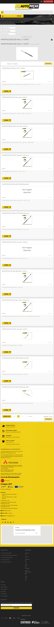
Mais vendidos (4, 589)
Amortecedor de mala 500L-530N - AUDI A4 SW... (15, 300)
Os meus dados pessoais (6, 561)
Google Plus (13, 522)
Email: (3, 515)
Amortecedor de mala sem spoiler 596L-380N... (15, 387)
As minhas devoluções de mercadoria (9, 555)
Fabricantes (3, 591)
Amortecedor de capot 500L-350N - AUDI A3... (15, 126)
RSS (8, 522)
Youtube (10, 522)
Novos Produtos (4, 587)
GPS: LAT (3, 510)
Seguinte (30, 416)
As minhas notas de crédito (6, 557)
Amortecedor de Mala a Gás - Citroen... (14, 68)
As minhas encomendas (6, 553)
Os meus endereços (5, 559)
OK (36, 533)
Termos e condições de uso (27, 559)
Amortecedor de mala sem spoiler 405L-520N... (15, 358)
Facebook (2, 522)
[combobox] (8, 28)
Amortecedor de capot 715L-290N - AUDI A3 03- (15, 155)
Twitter (5, 522)
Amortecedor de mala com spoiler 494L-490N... (16, 213)
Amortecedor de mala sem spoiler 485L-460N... (15, 184)
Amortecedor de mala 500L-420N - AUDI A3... (14, 97)
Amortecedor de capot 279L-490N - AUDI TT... (15, 329)
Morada (3, 492)
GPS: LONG (4, 513)
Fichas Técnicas (4, 596)
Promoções (3, 584)
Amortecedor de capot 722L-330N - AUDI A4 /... (15, 242)
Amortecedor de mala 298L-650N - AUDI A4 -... (15, 271)
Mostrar (8, 63)
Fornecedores (4, 593)
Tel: (2, 500)
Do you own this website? (20, 533)
